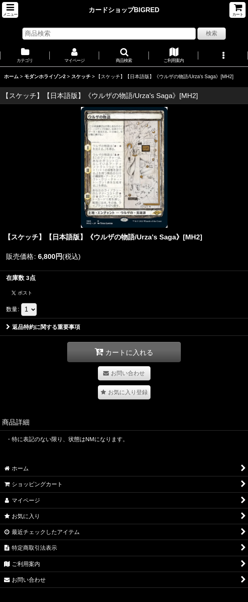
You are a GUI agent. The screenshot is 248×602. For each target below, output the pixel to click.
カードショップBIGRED (124, 9)
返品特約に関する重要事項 (43, 327)
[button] (10, 10)
